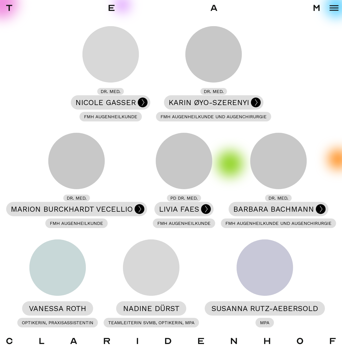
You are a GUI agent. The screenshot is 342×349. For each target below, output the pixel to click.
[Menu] (334, 8)
